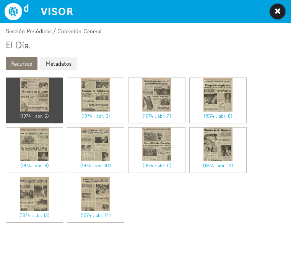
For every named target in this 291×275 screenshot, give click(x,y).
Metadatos (59, 63)
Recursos (21, 63)
